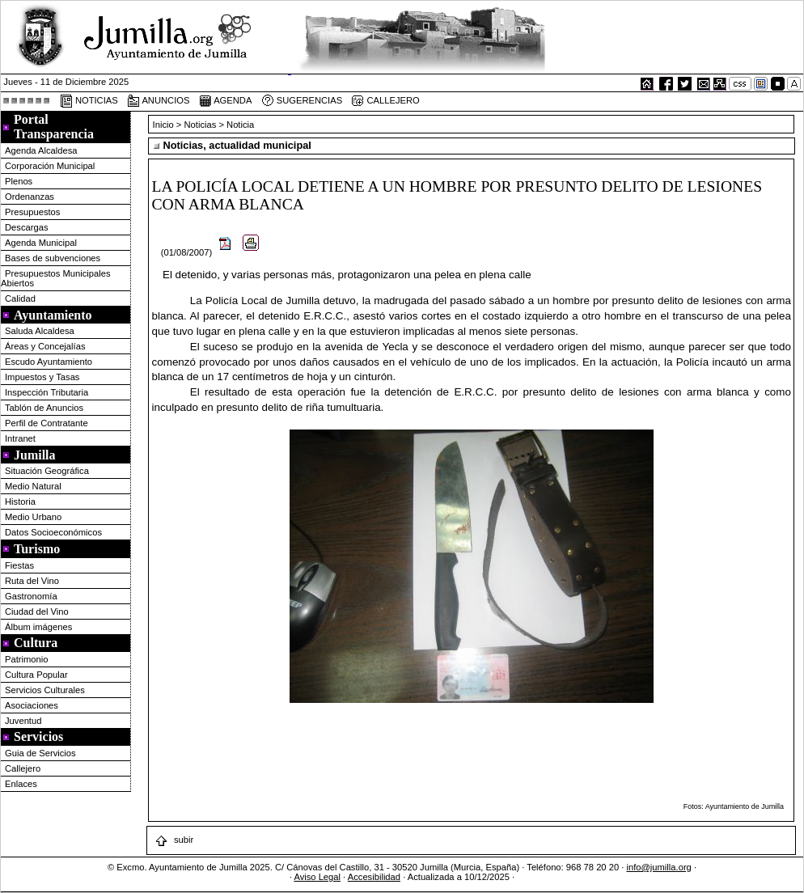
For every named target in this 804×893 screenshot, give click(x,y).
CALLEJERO (385, 101)
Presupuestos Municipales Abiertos (56, 278)
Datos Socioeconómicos (53, 532)
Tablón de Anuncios (44, 408)
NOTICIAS (89, 101)
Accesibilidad (374, 877)
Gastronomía (31, 596)
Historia (20, 501)
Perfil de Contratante (46, 423)
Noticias (200, 124)
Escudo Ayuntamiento (48, 361)
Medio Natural (33, 486)
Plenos (18, 181)
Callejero (22, 768)
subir (173, 839)
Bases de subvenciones (52, 258)
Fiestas (19, 565)
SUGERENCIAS (302, 101)
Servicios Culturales (45, 690)
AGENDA (225, 101)
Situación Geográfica (47, 471)
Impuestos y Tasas (42, 377)
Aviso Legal (317, 877)
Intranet (20, 438)
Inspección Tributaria (46, 392)
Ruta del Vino (32, 581)
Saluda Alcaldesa (39, 331)
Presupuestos (32, 212)
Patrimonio (26, 659)
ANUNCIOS (158, 101)
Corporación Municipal (50, 166)
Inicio (164, 124)
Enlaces (21, 784)
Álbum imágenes (38, 627)
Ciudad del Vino (37, 611)
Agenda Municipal (41, 243)
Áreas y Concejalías (45, 346)
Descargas (26, 227)
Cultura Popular (36, 674)
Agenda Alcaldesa (41, 150)
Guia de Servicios (40, 753)
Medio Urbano (33, 517)
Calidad (20, 298)
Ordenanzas (29, 196)
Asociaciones (31, 705)
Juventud (23, 721)
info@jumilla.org (658, 867)
